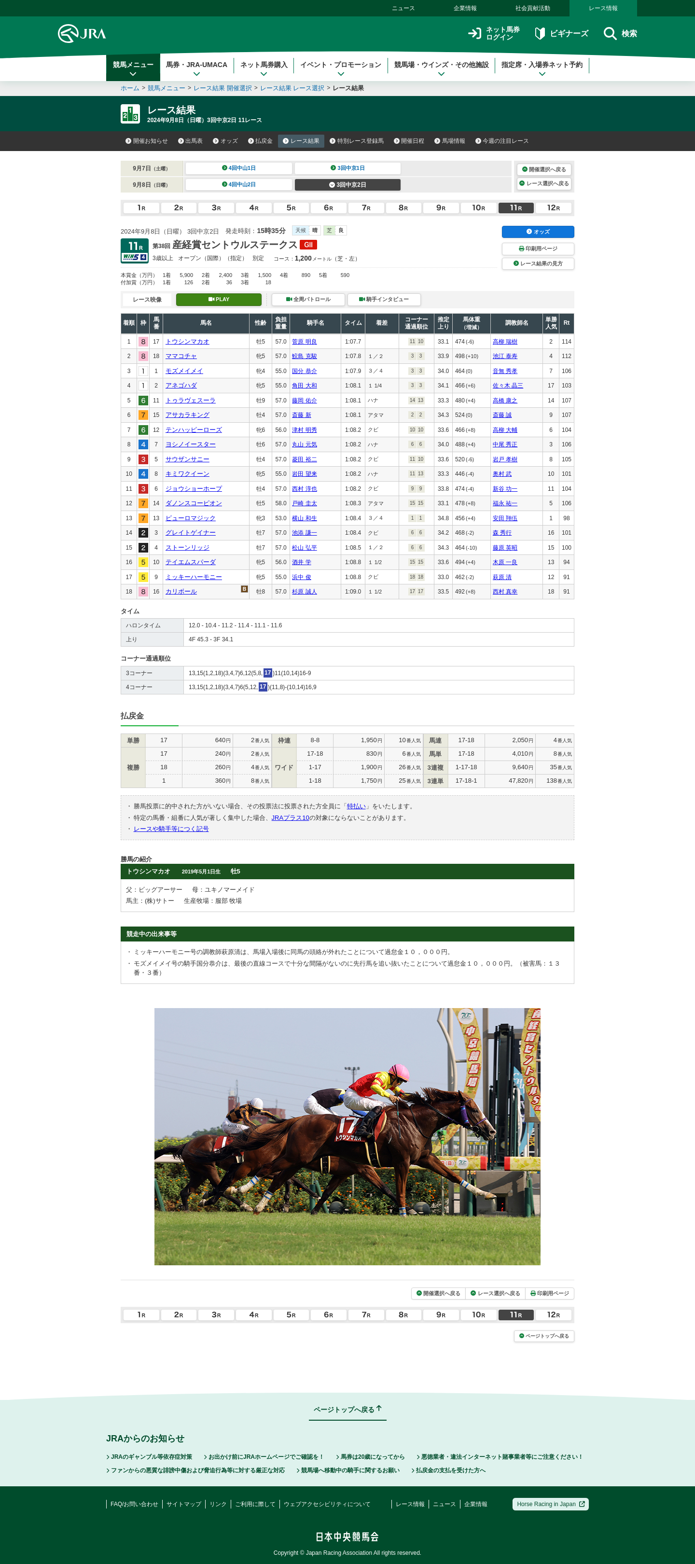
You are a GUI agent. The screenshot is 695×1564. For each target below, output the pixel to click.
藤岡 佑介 (304, 400)
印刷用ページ (538, 248)
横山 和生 (304, 518)
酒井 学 (301, 562)
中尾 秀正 (505, 444)
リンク (218, 1504)
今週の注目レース (502, 141)
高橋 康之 (505, 400)
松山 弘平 (304, 547)
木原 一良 (505, 562)
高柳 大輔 (505, 430)
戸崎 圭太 (304, 503)
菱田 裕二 (304, 459)
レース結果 (301, 141)
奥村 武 (502, 474)
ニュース (403, 8)
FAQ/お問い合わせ (134, 1504)
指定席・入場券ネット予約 (542, 69)
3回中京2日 (347, 184)
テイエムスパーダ (191, 562)
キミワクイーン (187, 473)
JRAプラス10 (290, 817)
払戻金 (260, 141)
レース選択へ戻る (544, 183)
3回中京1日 (348, 168)
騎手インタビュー (384, 299)
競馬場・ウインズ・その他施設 (441, 69)
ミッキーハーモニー (194, 577)
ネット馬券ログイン (494, 34)
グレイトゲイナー (191, 532)
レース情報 (603, 8)
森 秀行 (502, 532)
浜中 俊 (301, 577)
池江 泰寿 (505, 356)
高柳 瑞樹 (505, 341)
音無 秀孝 (505, 371)
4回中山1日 (239, 168)
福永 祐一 (505, 503)
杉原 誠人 (304, 591)
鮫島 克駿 (304, 356)
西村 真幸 (505, 591)
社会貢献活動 (532, 8)
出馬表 (190, 141)
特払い (356, 806)
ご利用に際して (255, 1504)
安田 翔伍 (505, 518)
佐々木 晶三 (508, 385)
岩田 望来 (304, 474)
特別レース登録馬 (357, 141)
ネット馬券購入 (264, 69)
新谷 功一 (505, 488)
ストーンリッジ (187, 547)
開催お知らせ (146, 141)
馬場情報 (449, 141)
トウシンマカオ (187, 341)
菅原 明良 (304, 341)
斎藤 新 (301, 415)
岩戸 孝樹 (505, 459)
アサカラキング (187, 414)
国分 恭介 (304, 371)
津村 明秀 (304, 430)
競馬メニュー (133, 69)
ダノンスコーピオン (194, 503)
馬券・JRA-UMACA (196, 69)
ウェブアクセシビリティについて (327, 1504)
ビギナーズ (561, 34)
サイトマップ (184, 1504)
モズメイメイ (184, 370)
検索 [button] (620, 33)
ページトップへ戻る (544, 1336)
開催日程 (409, 141)
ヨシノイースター (191, 444)
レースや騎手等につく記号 (171, 828)
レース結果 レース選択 (292, 88)
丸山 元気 (304, 444)
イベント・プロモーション (340, 69)
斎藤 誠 (502, 415)
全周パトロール (308, 299)
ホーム (130, 88)
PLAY (219, 299)
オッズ (225, 141)
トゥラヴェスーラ (191, 400)
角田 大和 (304, 385)
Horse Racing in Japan (551, 1504)
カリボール (181, 591)
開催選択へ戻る (544, 169)
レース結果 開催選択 (223, 88)
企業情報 (465, 8)
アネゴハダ (181, 385)
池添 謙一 (304, 532)
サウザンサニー (187, 459)
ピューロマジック (191, 518)
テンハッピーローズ (194, 429)
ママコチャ (181, 356)
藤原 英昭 (505, 547)
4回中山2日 (239, 184)
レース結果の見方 (538, 263)
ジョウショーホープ (194, 488)
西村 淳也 (304, 488)
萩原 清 (502, 577)
